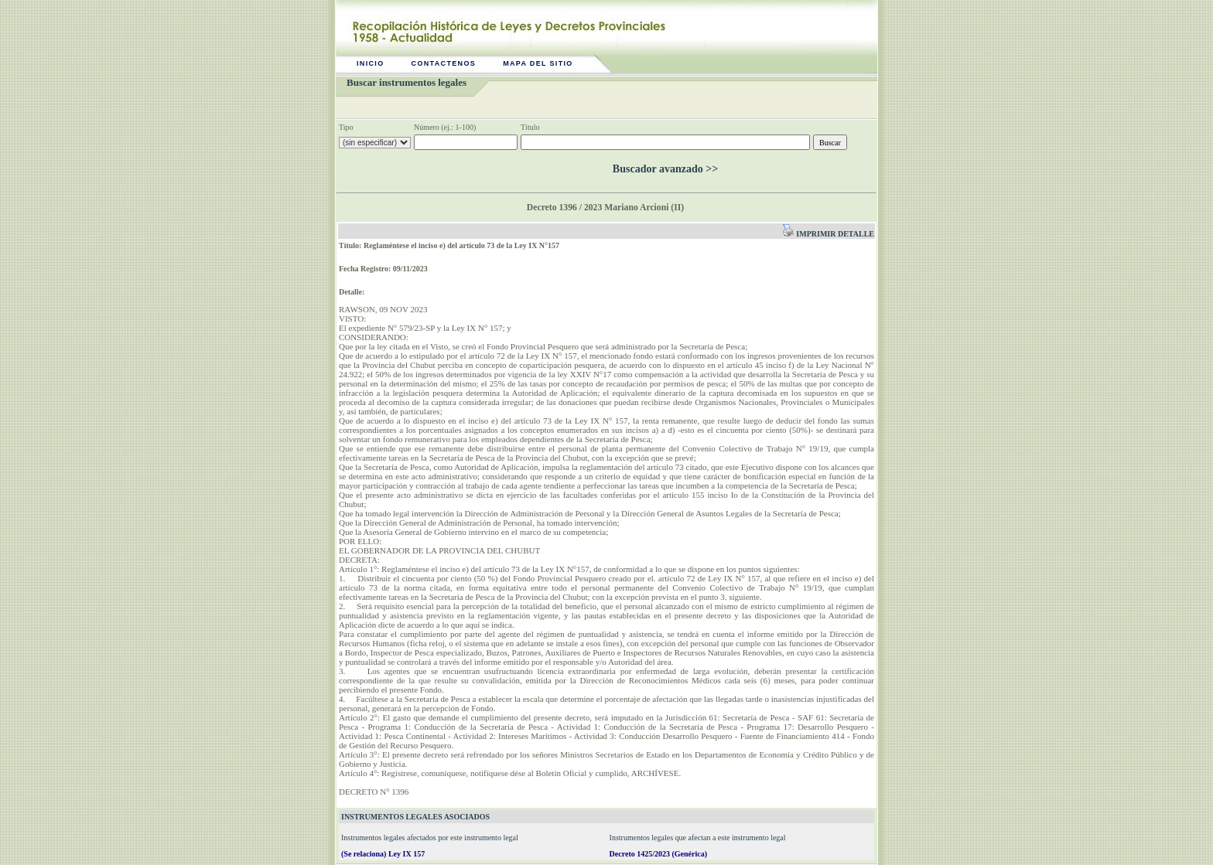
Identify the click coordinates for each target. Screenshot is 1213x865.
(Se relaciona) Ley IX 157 (383, 854)
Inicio (370, 63)
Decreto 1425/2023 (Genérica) (658, 854)
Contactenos (444, 63)
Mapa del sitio (538, 63)
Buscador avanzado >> (665, 169)
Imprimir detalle (828, 234)
